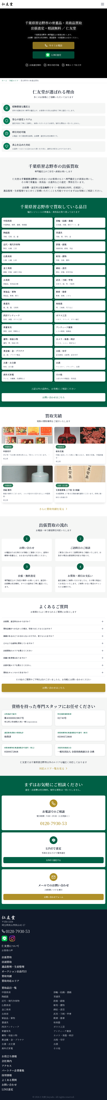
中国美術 (6, 992)
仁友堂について (10, 946)
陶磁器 (5, 996)
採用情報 (7, 1075)
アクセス (7, 1065)
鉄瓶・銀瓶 (59, 1000)
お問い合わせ (9, 1084)
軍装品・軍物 (8, 1018)
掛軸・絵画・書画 (62, 992)
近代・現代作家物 (11, 1000)
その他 (57, 1048)
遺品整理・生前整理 (13, 966)
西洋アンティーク (10, 1026)
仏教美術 (6, 1005)
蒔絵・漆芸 (59, 1009)
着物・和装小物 (9, 1035)
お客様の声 (7, 950)
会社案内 (7, 1061)
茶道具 (57, 996)
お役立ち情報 (9, 1056)
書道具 (5, 1022)
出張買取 (7, 957)
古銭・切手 (59, 1039)
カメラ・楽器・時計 (64, 1035)
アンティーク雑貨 (62, 1031)
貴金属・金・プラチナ (13, 1039)
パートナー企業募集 (13, 1070)
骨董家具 (6, 1031)
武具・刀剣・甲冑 (62, 1013)
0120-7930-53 (18, 931)
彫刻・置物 (59, 1005)
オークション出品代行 (14, 971)
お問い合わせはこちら (53, 397)
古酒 (56, 1044)
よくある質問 (9, 1080)
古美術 (5, 1013)
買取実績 (7, 976)
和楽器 (57, 1022)
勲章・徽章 (59, 1018)
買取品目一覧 (9, 988)
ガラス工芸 (59, 1026)
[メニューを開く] (102, 4)
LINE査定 (7, 1089)
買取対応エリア (10, 981)
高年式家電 (7, 1048)
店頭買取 (7, 962)
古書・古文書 (8, 1044)
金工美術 (6, 1009)
